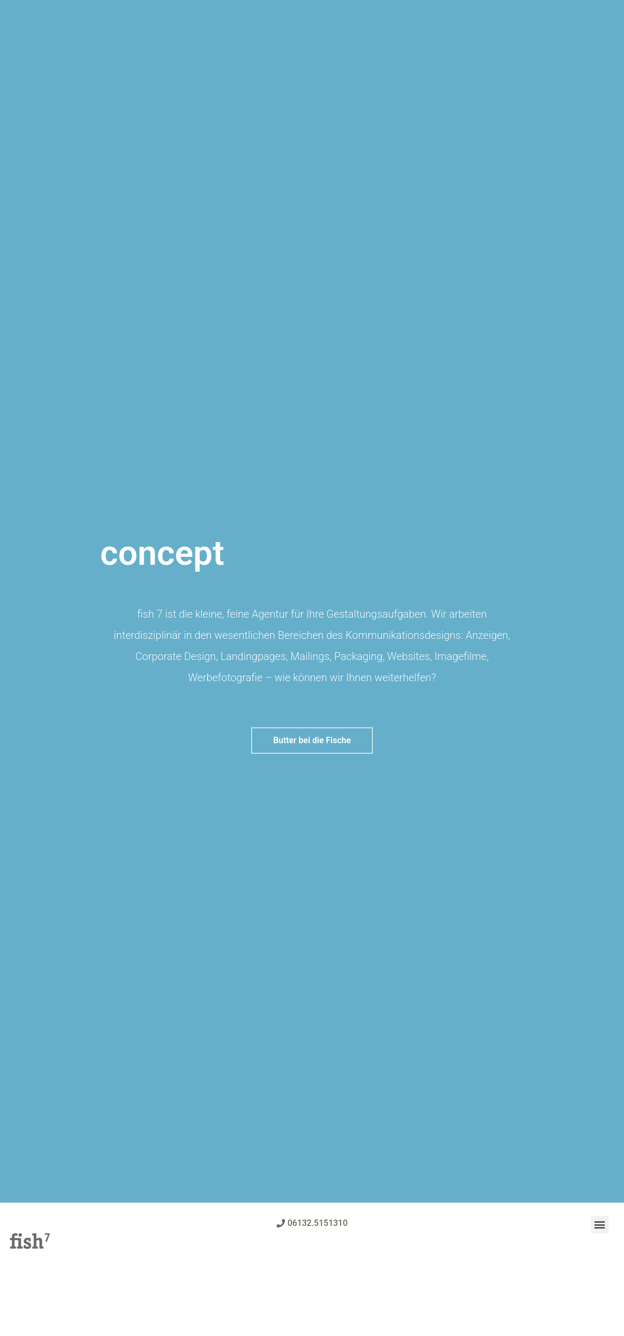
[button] (312, 740)
